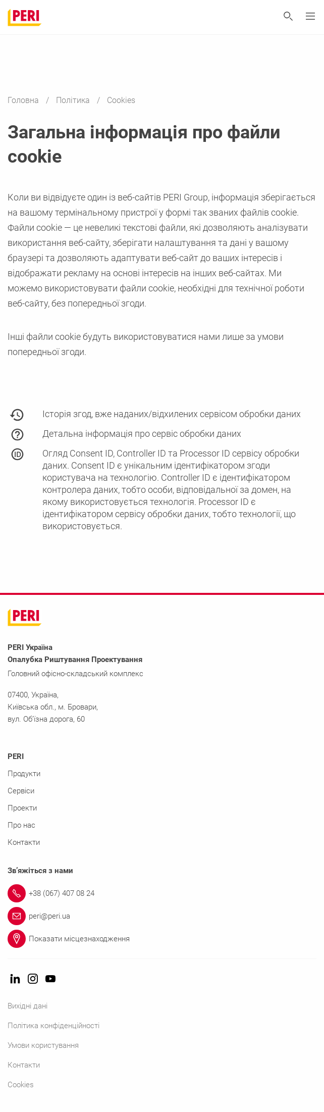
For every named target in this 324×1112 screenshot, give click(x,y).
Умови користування (43, 1045)
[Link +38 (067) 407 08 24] (162, 893)
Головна (24, 100)
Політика (74, 100)
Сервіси (21, 790)
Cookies (21, 1084)
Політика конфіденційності (53, 1025)
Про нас (21, 825)
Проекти (22, 808)
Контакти (24, 842)
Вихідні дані (27, 1005)
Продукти (24, 773)
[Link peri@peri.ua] (162, 916)
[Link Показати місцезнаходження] (162, 939)
